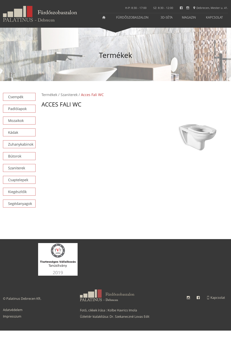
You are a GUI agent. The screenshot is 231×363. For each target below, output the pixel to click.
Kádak (13, 132)
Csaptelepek (18, 179)
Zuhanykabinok (20, 144)
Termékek (49, 94)
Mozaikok (16, 120)
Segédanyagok (20, 203)
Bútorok (14, 156)
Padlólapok (17, 108)
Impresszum (12, 316)
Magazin (189, 17)
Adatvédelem (13, 310)
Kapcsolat (214, 17)
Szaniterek (16, 168)
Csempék (15, 96)
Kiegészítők (17, 191)
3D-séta (167, 17)
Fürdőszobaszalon (132, 17)
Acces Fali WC (92, 94)
